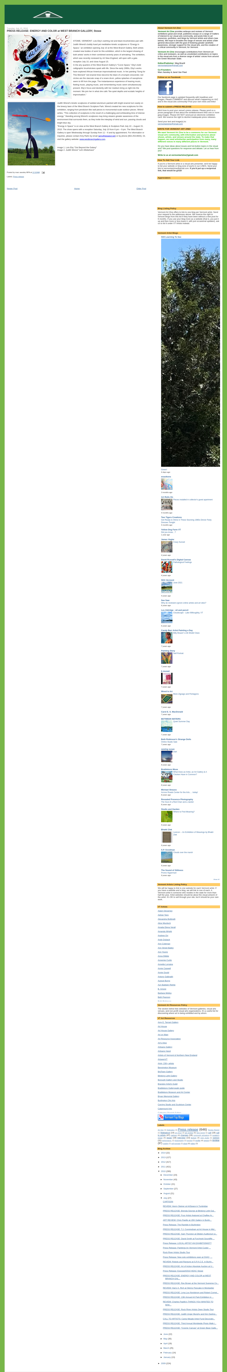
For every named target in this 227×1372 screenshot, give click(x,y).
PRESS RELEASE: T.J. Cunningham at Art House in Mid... (189, 1229)
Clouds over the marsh (183, 852)
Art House (162, 1026)
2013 (163, 1157)
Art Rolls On (167, 497)
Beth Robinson (164, 1001)
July (165, 1198)
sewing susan (168, 749)
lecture (193, 1138)
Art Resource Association (169, 1039)
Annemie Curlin (165, 960)
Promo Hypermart (168, 873)
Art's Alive (162, 1043)
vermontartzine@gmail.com (170, 65)
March (166, 1348)
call (209, 1133)
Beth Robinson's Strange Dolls (176, 739)
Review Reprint (213, 1130)
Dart (175, 752)
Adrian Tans (163, 915)
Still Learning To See (171, 237)
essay (169, 1138)
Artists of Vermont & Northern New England (177, 1055)
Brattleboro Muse (169, 769)
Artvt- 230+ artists (166, 1063)
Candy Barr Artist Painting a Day (177, 630)
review (215, 1140)
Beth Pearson (164, 997)
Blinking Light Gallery (167, 1076)
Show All (216, 879)
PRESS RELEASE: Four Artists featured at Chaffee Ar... (188, 1215)
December (168, 1175)
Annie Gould (163, 972)
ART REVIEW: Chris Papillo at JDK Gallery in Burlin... (187, 1220)
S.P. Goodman (168, 850)
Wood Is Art (166, 691)
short (185, 1143)
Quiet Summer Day (181, 721)
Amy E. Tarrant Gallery (168, 1022)
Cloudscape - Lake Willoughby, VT (188, 613)
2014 (163, 1153)
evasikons (166, 476)
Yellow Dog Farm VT (171, 529)
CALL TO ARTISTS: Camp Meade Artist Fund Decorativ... (189, 1319)
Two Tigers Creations (171, 517)
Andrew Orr (163, 935)
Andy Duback (164, 939)
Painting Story (168, 651)
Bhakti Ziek (166, 829)
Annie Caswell (164, 968)
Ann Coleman (164, 944)
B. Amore (162, 989)
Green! (164, 470)
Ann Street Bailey (166, 948)
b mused (165, 671)
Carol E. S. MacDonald (172, 712)
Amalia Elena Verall (167, 927)
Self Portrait (178, 653)
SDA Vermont (167, 580)
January (167, 1357)
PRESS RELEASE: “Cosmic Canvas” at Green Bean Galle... (190, 1328)
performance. (167, 1140)
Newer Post (12, 188)
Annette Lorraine (165, 964)
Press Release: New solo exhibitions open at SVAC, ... (187, 1257)
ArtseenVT (162, 1059)
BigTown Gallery (165, 1071)
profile (197, 1140)
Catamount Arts (165, 1108)
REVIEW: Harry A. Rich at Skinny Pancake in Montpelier (188, 1288)
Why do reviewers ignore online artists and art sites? (183, 603)
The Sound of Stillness (172, 870)
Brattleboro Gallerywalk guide (171, 1088)
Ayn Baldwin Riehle (166, 985)
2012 (163, 1162)
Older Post (141, 188)
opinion (216, 1138)
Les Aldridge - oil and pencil (174, 610)
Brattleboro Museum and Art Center (174, 1092)
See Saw (165, 600)
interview (181, 1138)
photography (179, 1140)
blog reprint (201, 1133)
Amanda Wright (165, 931)
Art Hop (160, 1130)
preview (189, 1140)
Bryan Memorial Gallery (168, 1096)
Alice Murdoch (164, 923)
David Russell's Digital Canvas (176, 559)
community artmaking (201, 1135)
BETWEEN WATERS (170, 719)
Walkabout (165, 1133)
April (165, 1343)
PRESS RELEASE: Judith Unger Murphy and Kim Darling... (190, 1314)
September (168, 1188)
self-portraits (175, 1143)
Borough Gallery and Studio (170, 1080)
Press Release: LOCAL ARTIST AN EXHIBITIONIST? (187, 1243)
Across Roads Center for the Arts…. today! (179, 792)
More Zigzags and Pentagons (186, 694)
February (167, 1352)
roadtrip (165, 1143)
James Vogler (167, 539)
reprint (206, 1140)
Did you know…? (168, 532)
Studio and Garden (170, 809)
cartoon (174, 1135)
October (167, 1184)
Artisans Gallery (165, 1047)
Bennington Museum (167, 1067)
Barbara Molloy (165, 993)
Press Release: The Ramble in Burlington (182, 1225)
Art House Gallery (166, 1030)
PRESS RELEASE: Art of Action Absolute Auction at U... (188, 1266)
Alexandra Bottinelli (166, 919)
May (165, 1339)
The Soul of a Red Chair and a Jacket (177, 802)
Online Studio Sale (169, 742)
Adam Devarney (165, 911)
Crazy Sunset (179, 542)
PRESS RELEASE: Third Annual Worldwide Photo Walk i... (189, 1323)
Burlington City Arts (166, 1100)
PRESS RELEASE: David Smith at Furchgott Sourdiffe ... (189, 1238)
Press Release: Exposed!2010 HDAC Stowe (183, 1271)
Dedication (171, 1130)
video (193, 1143)
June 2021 (177, 583)
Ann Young (163, 952)
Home (77, 188)
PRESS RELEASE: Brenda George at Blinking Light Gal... (189, 1211)
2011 (163, 1166)
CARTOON (168, 1201)
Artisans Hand (164, 1051)
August (166, 1193)
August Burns (164, 981)
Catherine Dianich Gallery (169, 1113)
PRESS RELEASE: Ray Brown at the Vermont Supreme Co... (191, 1283)
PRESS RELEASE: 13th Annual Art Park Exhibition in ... (188, 1297)
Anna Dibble (163, 956)
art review (189, 1133)
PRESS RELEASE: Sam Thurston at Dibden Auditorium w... (190, 1234)
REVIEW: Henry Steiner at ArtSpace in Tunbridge (185, 1206)
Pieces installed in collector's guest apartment (192, 500)
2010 (163, 1171)
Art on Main (163, 1034)
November (168, 1179)
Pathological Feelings (182, 562)
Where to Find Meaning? (184, 812)
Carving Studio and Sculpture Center (174, 1104)
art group (178, 1133)
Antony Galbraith (165, 976)
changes (184, 1135)
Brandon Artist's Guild (168, 1084)
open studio (204, 1138)
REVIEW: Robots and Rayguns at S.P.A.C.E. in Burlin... (188, 1262)
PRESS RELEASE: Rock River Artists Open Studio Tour (188, 1309)
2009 (163, 1363)
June (166, 1334)
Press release (18, 177)
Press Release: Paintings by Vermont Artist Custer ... (187, 1248)
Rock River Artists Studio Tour (176, 1252)
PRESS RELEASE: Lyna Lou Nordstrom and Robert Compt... (191, 1292)
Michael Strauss (169, 790)
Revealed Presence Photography (177, 799)
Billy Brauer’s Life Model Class (186, 633)
